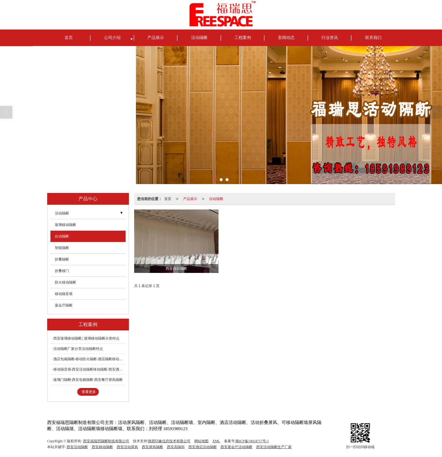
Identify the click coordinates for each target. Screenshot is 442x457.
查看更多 (89, 392)
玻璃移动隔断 (65, 225)
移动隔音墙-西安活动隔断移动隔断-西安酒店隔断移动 (89, 369)
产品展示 (155, 37)
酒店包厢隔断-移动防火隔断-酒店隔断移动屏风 (89, 359)
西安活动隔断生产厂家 (274, 447)
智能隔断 (62, 248)
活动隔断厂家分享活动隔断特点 (78, 349)
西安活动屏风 (127, 447)
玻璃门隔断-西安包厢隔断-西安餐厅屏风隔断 (88, 380)
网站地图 (201, 441)
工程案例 (242, 37)
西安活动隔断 (77, 447)
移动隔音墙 (64, 294)
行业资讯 (329, 37)
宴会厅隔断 (64, 305)
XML (216, 441)
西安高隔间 (176, 447)
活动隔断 (199, 37)
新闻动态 (286, 37)
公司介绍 (112, 37)
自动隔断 (216, 199)
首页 (69, 37)
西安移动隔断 (102, 447)
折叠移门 (62, 271)
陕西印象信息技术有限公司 (169, 441)
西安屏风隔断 (152, 447)
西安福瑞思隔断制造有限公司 (106, 441)
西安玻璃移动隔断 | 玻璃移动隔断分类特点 (86, 338)
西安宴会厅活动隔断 (236, 447)
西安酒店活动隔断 (202, 447)
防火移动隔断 (65, 282)
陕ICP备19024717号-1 (252, 441)
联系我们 (373, 37)
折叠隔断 (62, 259)
